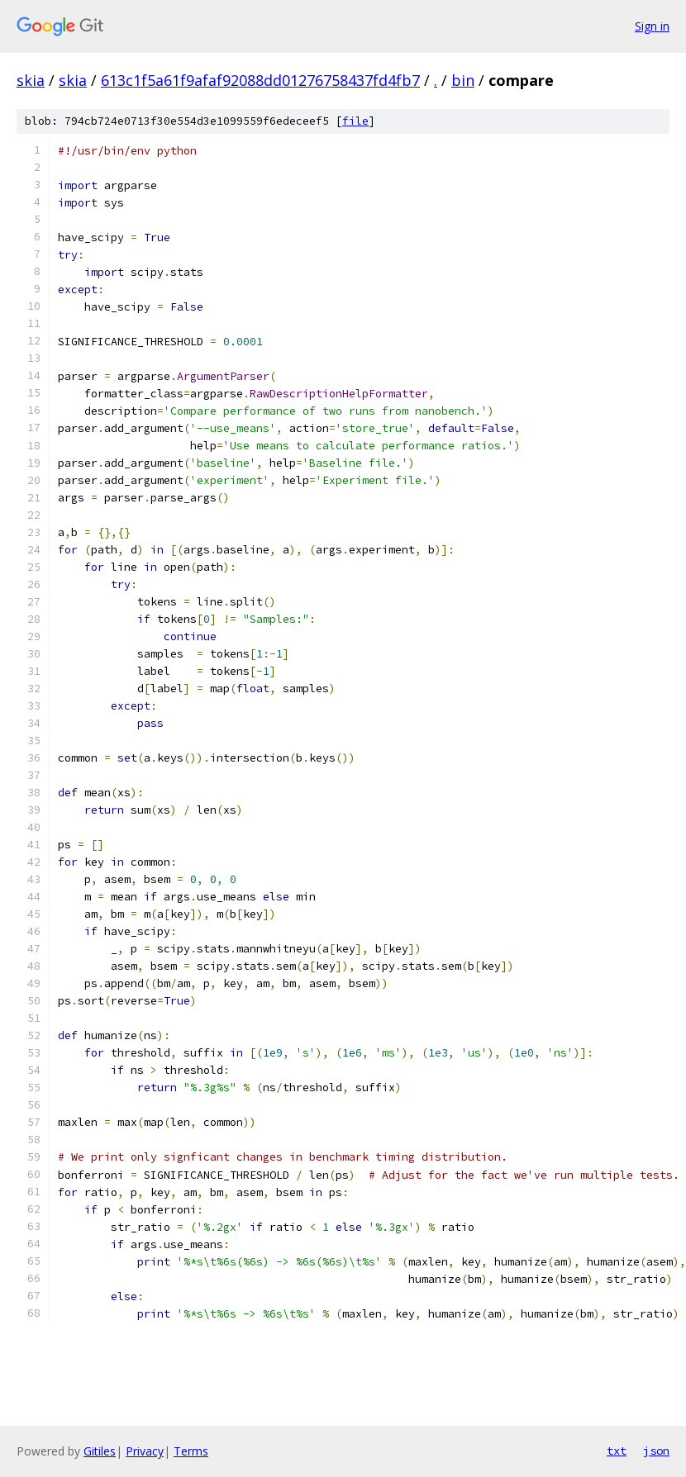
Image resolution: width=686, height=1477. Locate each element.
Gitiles (99, 1451)
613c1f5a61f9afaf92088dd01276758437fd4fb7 (260, 80)
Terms (191, 1451)
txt (616, 1450)
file (355, 121)
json (656, 1450)
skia (31, 80)
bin (462, 80)
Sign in (652, 26)
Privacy (145, 1451)
